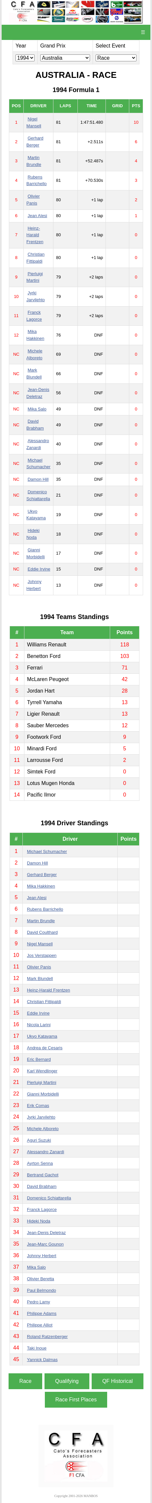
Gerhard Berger (42, 874)
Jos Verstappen (42, 955)
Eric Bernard (39, 1059)
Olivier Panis (39, 966)
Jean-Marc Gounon (45, 1244)
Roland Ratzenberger (47, 1336)
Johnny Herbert (41, 1255)
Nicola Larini (39, 1024)
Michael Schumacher (47, 851)
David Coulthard (42, 932)
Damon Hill (38, 479)
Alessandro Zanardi (45, 1151)
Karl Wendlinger (42, 1070)
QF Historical (117, 1381)
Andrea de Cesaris (45, 1047)
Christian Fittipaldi (44, 1001)
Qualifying (66, 1381)
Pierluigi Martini (41, 1082)
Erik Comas (38, 1105)
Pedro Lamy (38, 1301)
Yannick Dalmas (42, 1359)
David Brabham (42, 1186)
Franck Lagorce (42, 1209)
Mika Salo (37, 409)
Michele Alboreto (43, 1128)
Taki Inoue (36, 1348)
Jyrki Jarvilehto (41, 1117)
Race (25, 1381)
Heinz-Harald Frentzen (34, 235)
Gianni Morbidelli (43, 1094)
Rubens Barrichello (45, 909)
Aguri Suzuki (39, 1140)
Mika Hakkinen (41, 886)
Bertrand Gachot (42, 1174)
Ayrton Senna (40, 1163)
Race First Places (76, 1399)
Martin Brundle (41, 920)
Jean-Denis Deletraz (46, 1232)
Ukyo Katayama (42, 1036)
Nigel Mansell (40, 943)
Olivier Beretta (40, 1278)
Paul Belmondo (41, 1290)
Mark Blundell (40, 978)
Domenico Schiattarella (49, 1197)
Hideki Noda (38, 1221)
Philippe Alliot (39, 1325)
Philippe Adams (42, 1313)
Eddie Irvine (39, 569)
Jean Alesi (37, 215)
